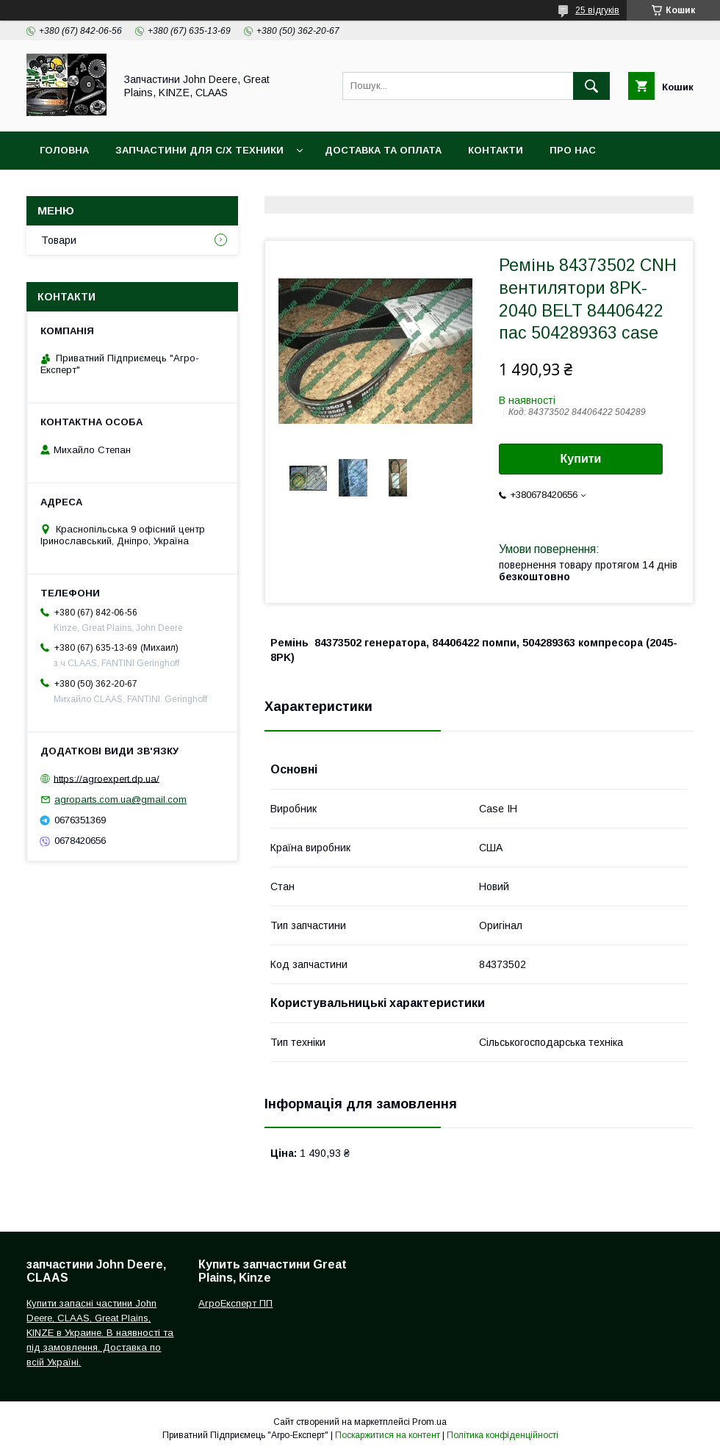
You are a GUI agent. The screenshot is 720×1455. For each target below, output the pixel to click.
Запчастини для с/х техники (199, 150)
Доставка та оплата (383, 150)
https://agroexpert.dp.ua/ (106, 778)
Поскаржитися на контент (387, 1435)
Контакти (495, 150)
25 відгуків (597, 10)
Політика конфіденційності (502, 1435)
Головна (64, 150)
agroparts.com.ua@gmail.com (120, 799)
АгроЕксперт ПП (235, 1303)
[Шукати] (591, 86)
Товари (58, 240)
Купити (581, 458)
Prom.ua (429, 1422)
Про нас (573, 150)
